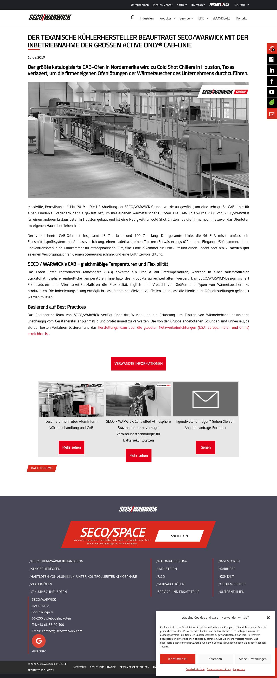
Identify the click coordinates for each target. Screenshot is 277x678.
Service (185, 18)
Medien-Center (162, 5)
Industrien (147, 18)
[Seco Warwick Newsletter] (272, 59)
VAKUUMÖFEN (41, 584)
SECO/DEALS (221, 18)
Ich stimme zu (177, 659)
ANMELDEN (179, 536)
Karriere (182, 5)
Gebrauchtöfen (171, 584)
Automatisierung (172, 561)
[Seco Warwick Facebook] (272, 81)
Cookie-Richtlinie (195, 669)
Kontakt (241, 18)
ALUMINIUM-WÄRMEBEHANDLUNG (57, 561)
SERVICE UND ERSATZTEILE (178, 591)
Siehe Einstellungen (253, 659)
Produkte (165, 18)
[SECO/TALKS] (272, 92)
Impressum (239, 669)
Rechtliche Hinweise (103, 667)
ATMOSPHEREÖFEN (45, 568)
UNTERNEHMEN (232, 591)
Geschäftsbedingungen (134, 667)
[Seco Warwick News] (272, 48)
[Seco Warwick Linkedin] (272, 70)
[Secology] (272, 102)
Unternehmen (140, 5)
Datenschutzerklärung (219, 669)
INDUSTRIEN (167, 568)
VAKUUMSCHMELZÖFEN (49, 591)
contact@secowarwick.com (62, 631)
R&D (201, 18)
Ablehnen (215, 659)
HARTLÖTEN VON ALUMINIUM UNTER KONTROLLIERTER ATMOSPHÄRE (84, 576)
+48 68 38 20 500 (50, 624)
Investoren (198, 5)
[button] (268, 618)
